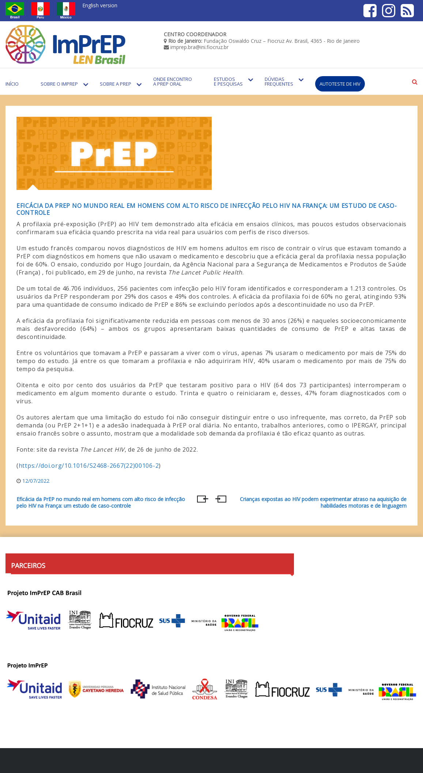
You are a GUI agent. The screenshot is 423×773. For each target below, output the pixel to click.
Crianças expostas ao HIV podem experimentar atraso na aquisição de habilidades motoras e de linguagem (323, 502)
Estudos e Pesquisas (228, 81)
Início (12, 84)
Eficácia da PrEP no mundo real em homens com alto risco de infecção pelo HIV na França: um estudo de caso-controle (206, 209)
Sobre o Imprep (59, 84)
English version (99, 5)
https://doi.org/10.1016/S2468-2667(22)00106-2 (89, 466)
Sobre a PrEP (115, 84)
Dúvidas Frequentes (279, 81)
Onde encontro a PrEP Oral (172, 81)
